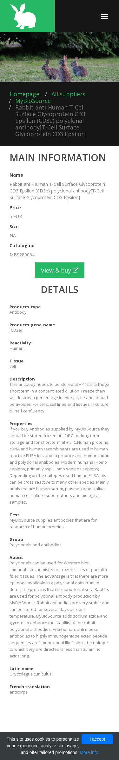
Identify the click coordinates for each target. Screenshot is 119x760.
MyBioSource (33, 100)
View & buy (59, 270)
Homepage (24, 94)
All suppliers (68, 94)
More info (89, 752)
